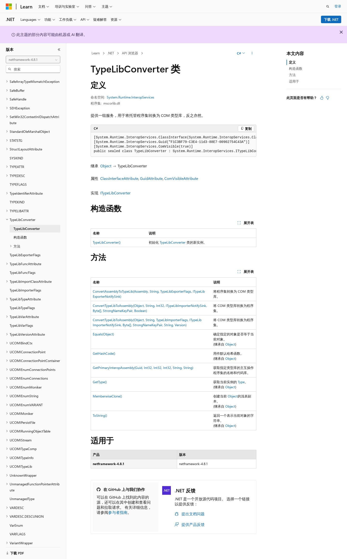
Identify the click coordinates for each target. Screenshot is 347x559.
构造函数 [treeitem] (20, 231)
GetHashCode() (104, 353)
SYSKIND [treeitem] (16, 152)
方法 (292, 74)
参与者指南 (117, 512)
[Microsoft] (9, 6)
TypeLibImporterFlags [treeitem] (25, 284)
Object (105, 165)
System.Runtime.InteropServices (130, 97)
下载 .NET (331, 19)
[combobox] (33, 60)
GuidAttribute (151, 178)
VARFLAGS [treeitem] (18, 528)
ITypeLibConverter (115, 192)
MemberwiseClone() (107, 396)
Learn (96, 53)
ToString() (100, 415)
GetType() (100, 382)
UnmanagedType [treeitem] (22, 492)
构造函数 (295, 68)
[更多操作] (252, 53)
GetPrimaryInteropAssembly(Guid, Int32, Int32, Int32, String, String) (143, 367)
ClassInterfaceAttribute (119, 178)
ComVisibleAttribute (181, 178)
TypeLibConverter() (106, 242)
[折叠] (59, 49)
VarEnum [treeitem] (16, 519)
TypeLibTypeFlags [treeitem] (22, 301)
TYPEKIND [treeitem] (17, 196)
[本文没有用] (327, 98)
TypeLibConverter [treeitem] (26, 222)
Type (241, 382)
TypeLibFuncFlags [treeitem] (22, 266)
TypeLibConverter (173, 242)
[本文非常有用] (322, 98)
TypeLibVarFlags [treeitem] (21, 319)
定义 (292, 62)
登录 (337, 6)
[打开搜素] (328, 6)
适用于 (294, 81)
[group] (173, 144)
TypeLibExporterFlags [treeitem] (25, 249)
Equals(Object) (103, 334)
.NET (110, 53)
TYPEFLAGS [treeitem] (18, 178)
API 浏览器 (130, 53)
